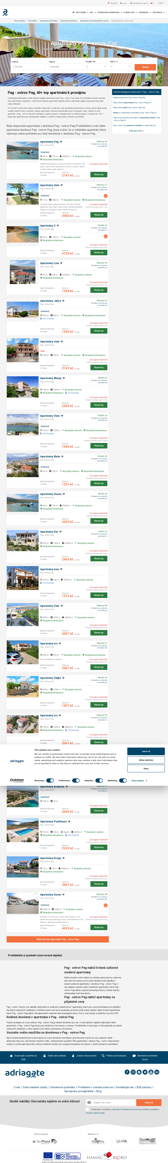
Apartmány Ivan (49, 569)
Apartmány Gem (49, 185)
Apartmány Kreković (52, 786)
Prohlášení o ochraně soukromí (95, 1087)
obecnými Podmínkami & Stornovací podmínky (130, 1109)
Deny (146, 1146)
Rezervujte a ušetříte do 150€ (23, 1057)
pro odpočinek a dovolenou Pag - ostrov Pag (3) (135, 113)
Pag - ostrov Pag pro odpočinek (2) (134, 125)
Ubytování (82, 12)
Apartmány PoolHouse (53, 821)
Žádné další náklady (54, 1056)
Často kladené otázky (35, 1087)
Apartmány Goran (50, 894)
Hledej (145, 67)
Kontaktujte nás (125, 1087)
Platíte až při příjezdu (113, 1056)
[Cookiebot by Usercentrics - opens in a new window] (17, 1158)
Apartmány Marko (50, 753)
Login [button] (125, 3)
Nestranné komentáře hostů (145, 1057)
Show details (138, 1158)
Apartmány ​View (50, 415)
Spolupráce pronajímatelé (78, 1091)
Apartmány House (50, 494)
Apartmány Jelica (50, 300)
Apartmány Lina (49, 263)
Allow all (146, 1128)
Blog (98, 1091)
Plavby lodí (130, 12)
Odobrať (149, 1102)
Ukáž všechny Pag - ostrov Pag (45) (132, 102)
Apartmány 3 (47, 225)
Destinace (159, 12)
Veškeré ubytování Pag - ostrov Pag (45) (129, 97)
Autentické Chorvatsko (110, 12)
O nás (17, 1087)
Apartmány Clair (49, 605)
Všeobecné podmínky (62, 1087)
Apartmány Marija (50, 378)
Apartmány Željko (50, 677)
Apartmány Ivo (48, 643)
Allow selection (146, 1137)
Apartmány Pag (49, 141)
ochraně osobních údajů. (95, 1113)
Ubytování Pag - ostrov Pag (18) (129, 107)
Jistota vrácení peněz (84, 1056)
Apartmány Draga (50, 858)
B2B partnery (143, 1087)
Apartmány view (49, 341)
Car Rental (144, 12)
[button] (152, 3)
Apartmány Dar (49, 531)
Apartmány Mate (50, 456)
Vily (93, 12)
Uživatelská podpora (139, 3)
